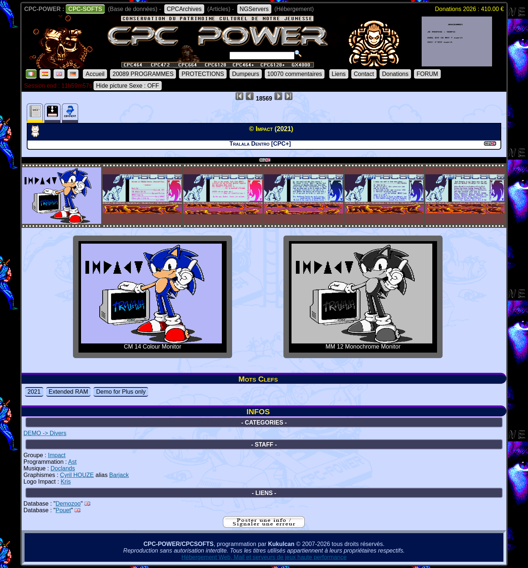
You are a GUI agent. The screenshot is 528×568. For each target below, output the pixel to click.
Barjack (119, 475)
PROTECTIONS (203, 74)
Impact (57, 455)
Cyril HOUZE (77, 475)
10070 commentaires (294, 74)
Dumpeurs (245, 74)
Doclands (63, 468)
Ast (72, 462)
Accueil (94, 74)
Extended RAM (68, 392)
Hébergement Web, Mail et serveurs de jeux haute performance (264, 557)
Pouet (63, 510)
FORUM (427, 74)
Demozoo (68, 503)
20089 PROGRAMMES (143, 74)
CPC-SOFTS (85, 9)
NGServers (254, 9)
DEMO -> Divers (44, 433)
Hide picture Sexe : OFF (127, 86)
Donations (395, 74)
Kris (65, 481)
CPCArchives (184, 9)
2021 (34, 392)
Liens (339, 74)
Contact (364, 74)
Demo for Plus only (121, 392)
